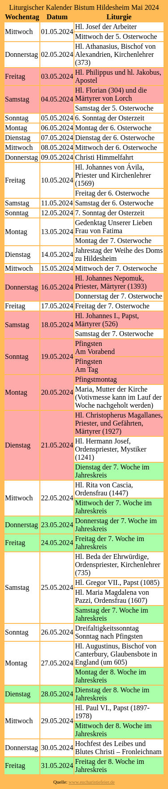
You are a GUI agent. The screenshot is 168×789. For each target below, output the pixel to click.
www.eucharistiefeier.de (92, 782)
